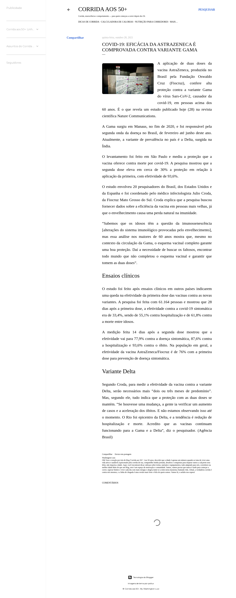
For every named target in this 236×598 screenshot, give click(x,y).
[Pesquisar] (206, 10)
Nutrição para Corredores (151, 22)
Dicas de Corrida (88, 22)
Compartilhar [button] (75, 37)
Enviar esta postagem (123, 454)
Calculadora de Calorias (117, 22)
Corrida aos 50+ (102, 9)
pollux (151, 583)
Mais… (174, 22)
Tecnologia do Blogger (141, 577)
